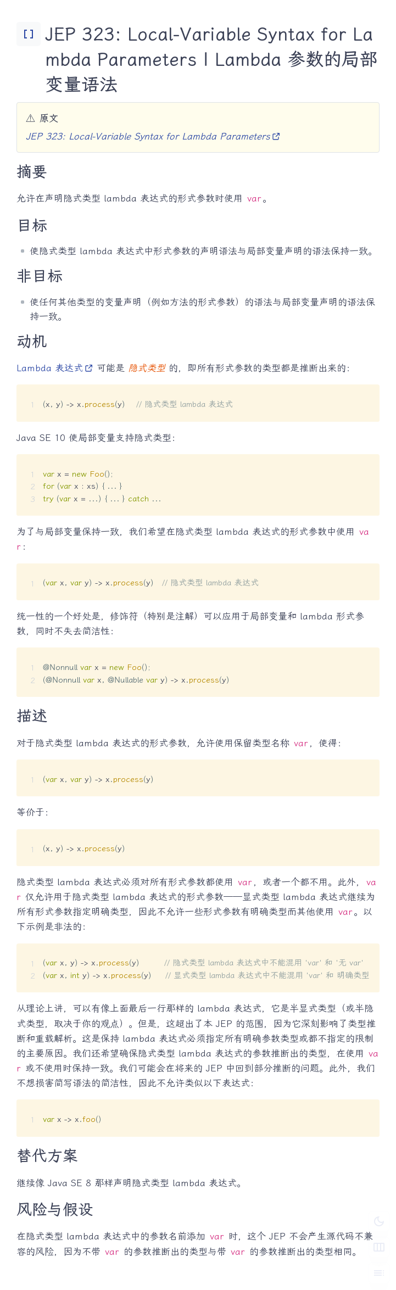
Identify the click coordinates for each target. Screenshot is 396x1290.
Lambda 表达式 (54, 367)
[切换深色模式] (379, 1221)
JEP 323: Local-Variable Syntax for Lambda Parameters (153, 136)
